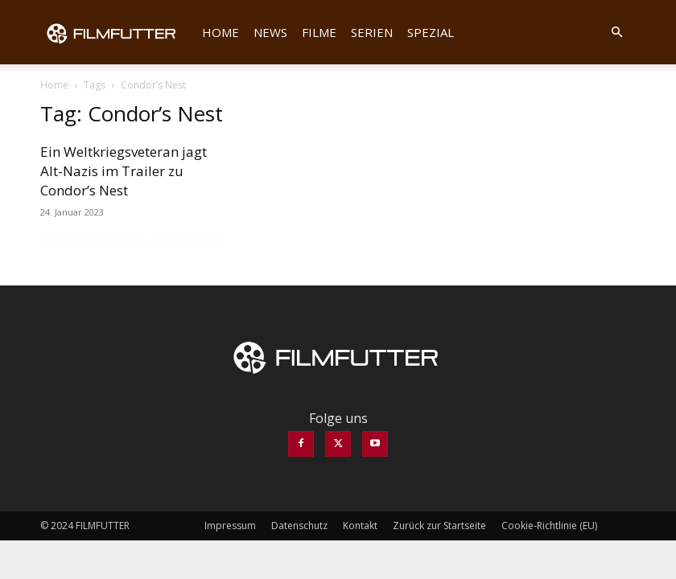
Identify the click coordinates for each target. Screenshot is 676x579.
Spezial (430, 32)
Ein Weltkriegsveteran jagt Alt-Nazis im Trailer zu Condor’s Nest (123, 170)
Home (220, 32)
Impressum (230, 525)
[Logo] (117, 32)
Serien (372, 32)
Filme (319, 32)
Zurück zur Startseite (439, 525)
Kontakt (360, 525)
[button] (616, 32)
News (270, 32)
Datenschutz (299, 525)
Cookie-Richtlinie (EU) (549, 525)
